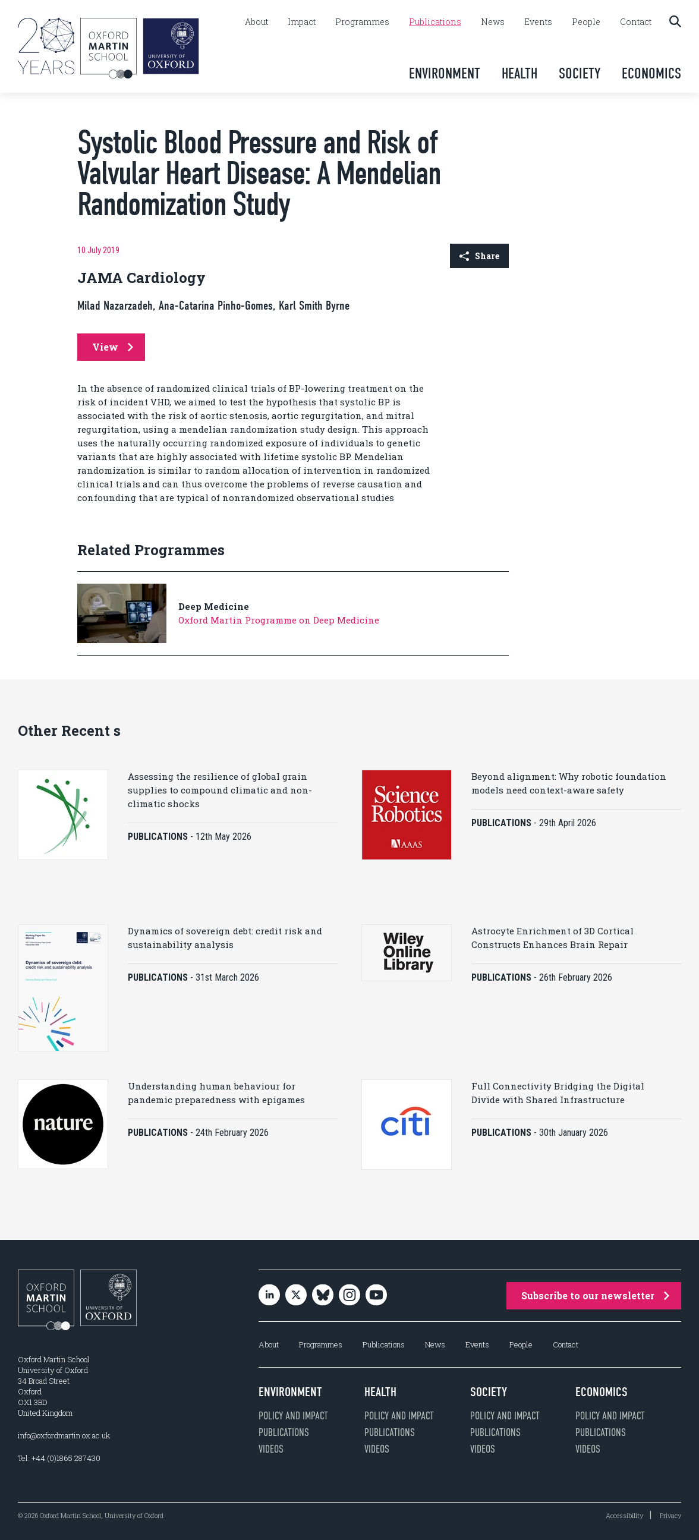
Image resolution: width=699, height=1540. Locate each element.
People (586, 22)
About (256, 22)
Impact (302, 22)
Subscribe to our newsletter (595, 1295)
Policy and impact (293, 1415)
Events (538, 22)
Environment (444, 73)
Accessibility (624, 1514)
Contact (635, 22)
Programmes (362, 22)
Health (519, 73)
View (112, 347)
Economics (651, 73)
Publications (435, 22)
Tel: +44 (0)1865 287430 (59, 1457)
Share (479, 256)
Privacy (670, 1514)
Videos (271, 1448)
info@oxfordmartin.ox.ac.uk (64, 1434)
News (493, 22)
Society (579, 73)
